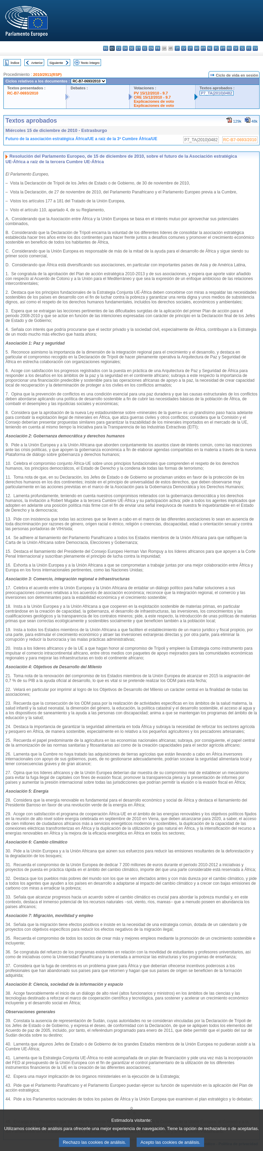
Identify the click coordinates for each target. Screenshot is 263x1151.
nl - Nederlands (209, 48)
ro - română (229, 48)
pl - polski (216, 48)
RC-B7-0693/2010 (22, 93)
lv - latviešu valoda (183, 48)
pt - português (222, 48)
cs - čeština (118, 48)
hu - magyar (196, 48)
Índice (15, 63)
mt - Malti (203, 48)
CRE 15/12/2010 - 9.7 (152, 97)
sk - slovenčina (235, 48)
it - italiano (177, 48)
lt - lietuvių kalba (190, 48)
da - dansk (125, 48)
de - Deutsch (131, 48)
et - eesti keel (138, 48)
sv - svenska (255, 48)
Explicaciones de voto (154, 101)
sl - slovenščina (242, 48)
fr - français (157, 48)
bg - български (105, 48)
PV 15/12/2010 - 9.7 (151, 93)
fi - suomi (248, 48)
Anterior (37, 63)
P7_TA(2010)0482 (216, 93)
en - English (151, 48)
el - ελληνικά (144, 48)
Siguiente (56, 63)
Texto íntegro (89, 63)
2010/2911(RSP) (47, 74)
